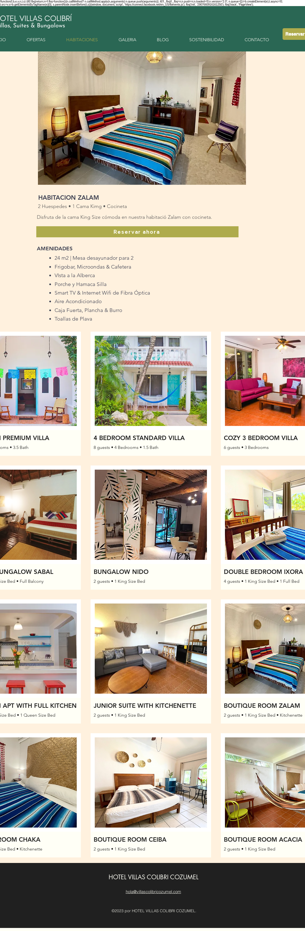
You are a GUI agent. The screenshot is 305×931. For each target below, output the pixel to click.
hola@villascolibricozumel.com (153, 891)
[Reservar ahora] (137, 231)
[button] (142, 118)
